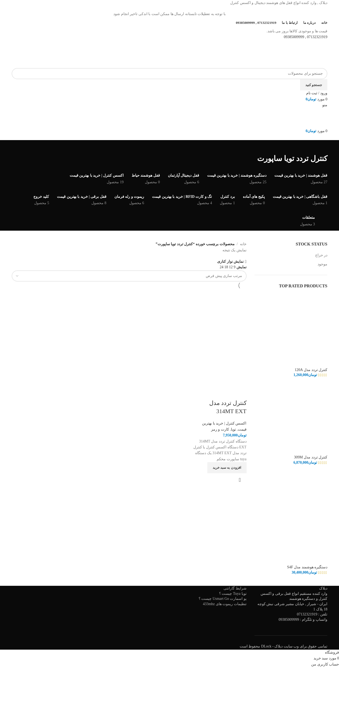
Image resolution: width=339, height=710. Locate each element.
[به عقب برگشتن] (320, 146)
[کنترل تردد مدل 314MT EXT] (219, 316)
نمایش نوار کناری (230, 262)
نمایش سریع (240, 479)
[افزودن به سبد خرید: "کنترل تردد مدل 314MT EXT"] (227, 467)
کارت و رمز (220, 429)
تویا (233, 429)
